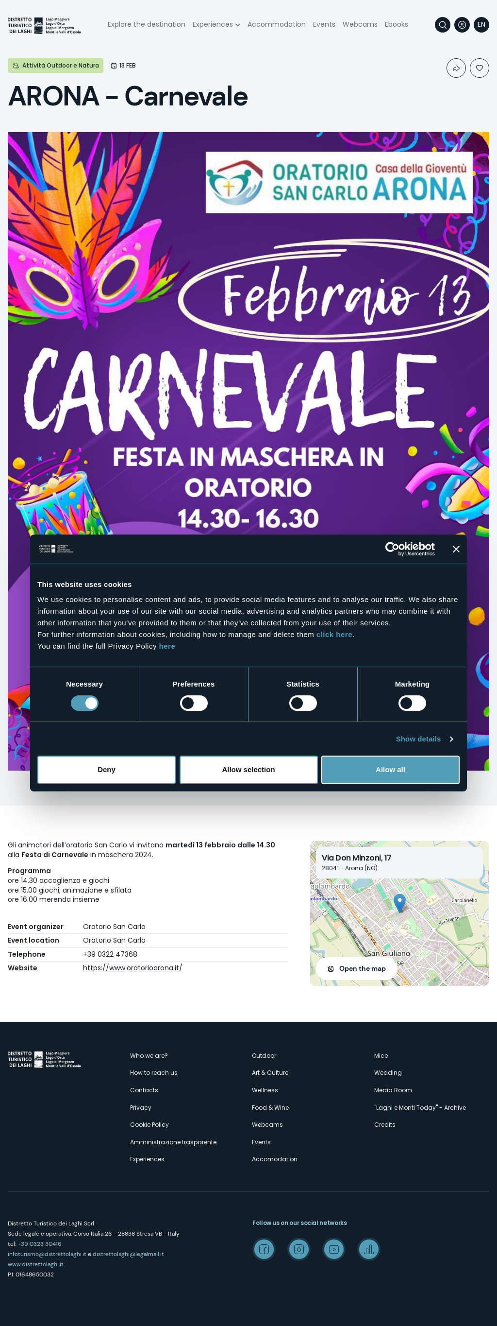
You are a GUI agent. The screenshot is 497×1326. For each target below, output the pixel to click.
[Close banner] (456, 549)
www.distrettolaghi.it (36, 1264)
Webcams (360, 24)
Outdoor (264, 1055)
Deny (107, 769)
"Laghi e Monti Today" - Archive (420, 1107)
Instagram (299, 1249)
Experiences (213, 24)
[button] (400, 903)
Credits (385, 1124)
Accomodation (275, 1159)
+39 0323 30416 (39, 1244)
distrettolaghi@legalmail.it (128, 1254)
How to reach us (154, 1072)
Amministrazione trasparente (173, 1142)
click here (334, 634)
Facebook (264, 1249)
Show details (418, 739)
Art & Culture (270, 1072)
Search (442, 25)
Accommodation (277, 24)
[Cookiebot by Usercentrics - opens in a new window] (392, 549)
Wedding (388, 1072)
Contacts (144, 1090)
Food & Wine (270, 1107)
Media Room (393, 1090)
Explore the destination (146, 24)
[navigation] (481, 25)
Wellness (265, 1090)
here (167, 646)
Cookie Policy (149, 1124)
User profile (462, 25)
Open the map (362, 968)
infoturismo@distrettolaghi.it (47, 1254)
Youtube (334, 1249)
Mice (381, 1055)
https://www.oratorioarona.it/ (132, 968)
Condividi (456, 68)
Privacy (140, 1107)
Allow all (390, 769)
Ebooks (396, 24)
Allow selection (248, 769)
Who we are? (149, 1055)
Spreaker (369, 1249)
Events (324, 24)
